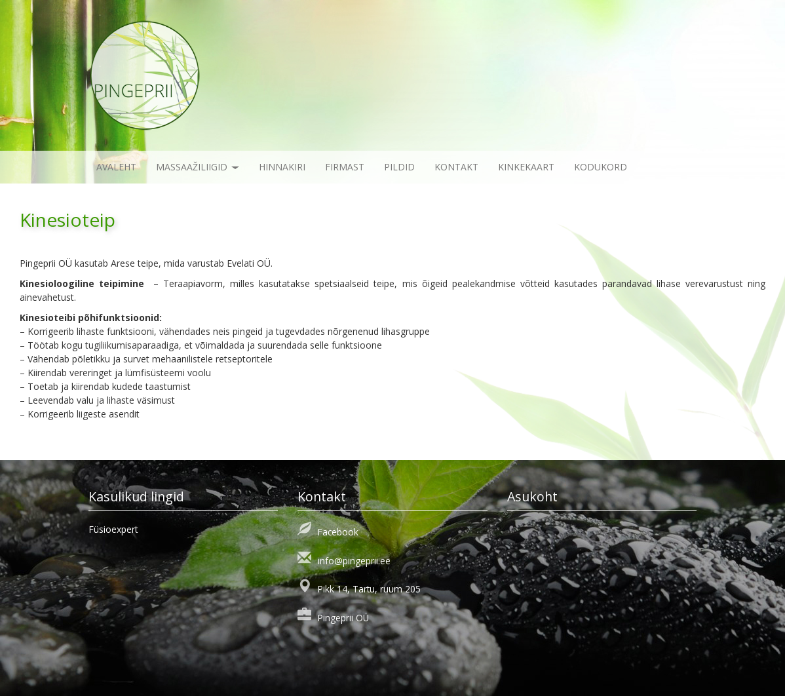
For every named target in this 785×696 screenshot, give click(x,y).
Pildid (399, 167)
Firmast (344, 167)
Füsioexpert (113, 529)
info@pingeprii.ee (354, 560)
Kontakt (456, 167)
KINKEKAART (526, 167)
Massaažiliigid (197, 167)
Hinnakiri (282, 167)
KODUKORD (600, 167)
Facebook (338, 532)
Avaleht (116, 167)
